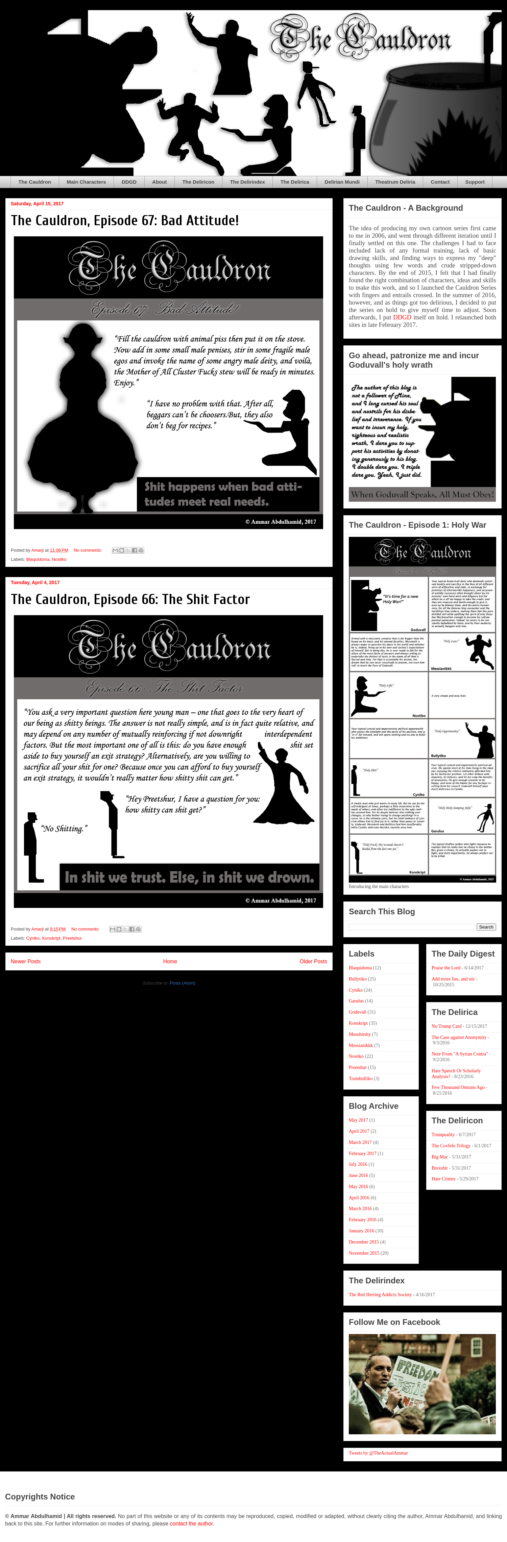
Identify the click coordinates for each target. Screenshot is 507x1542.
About (159, 182)
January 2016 (361, 1230)
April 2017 (359, 1131)
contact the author (191, 1523)
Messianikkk (361, 1045)
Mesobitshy (360, 1034)
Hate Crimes (443, 1178)
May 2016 (358, 1186)
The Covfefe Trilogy (451, 1145)
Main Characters (86, 182)
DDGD (129, 182)
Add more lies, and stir (453, 979)
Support (475, 182)
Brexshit (440, 1168)
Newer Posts (26, 961)
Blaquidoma (38, 559)
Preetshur (72, 938)
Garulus (356, 1000)
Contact (440, 182)
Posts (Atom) (182, 983)
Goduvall (357, 1012)
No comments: (88, 550)
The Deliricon (198, 182)
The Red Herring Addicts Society (380, 1294)
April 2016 (359, 1197)
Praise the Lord (446, 967)
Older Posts (313, 961)
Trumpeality (443, 1134)
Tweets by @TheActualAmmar (378, 1453)
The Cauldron (35, 182)
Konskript (51, 938)
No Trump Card (447, 1026)
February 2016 (363, 1219)
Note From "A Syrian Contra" (460, 1053)
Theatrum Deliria (395, 182)
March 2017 (360, 1142)
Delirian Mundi (342, 182)
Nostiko (59, 559)
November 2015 (364, 1253)
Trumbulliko (360, 1078)
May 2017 (358, 1120)
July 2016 (358, 1164)
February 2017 (363, 1153)
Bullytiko (358, 979)
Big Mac (440, 1156)
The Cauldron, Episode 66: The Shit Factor (130, 599)
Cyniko (33, 938)
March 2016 (360, 1208)
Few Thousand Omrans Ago (458, 1087)
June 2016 (358, 1175)
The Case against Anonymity (459, 1037)
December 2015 (364, 1242)
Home (170, 961)
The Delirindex (247, 182)
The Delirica (295, 182)
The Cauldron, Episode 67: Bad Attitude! (125, 220)
